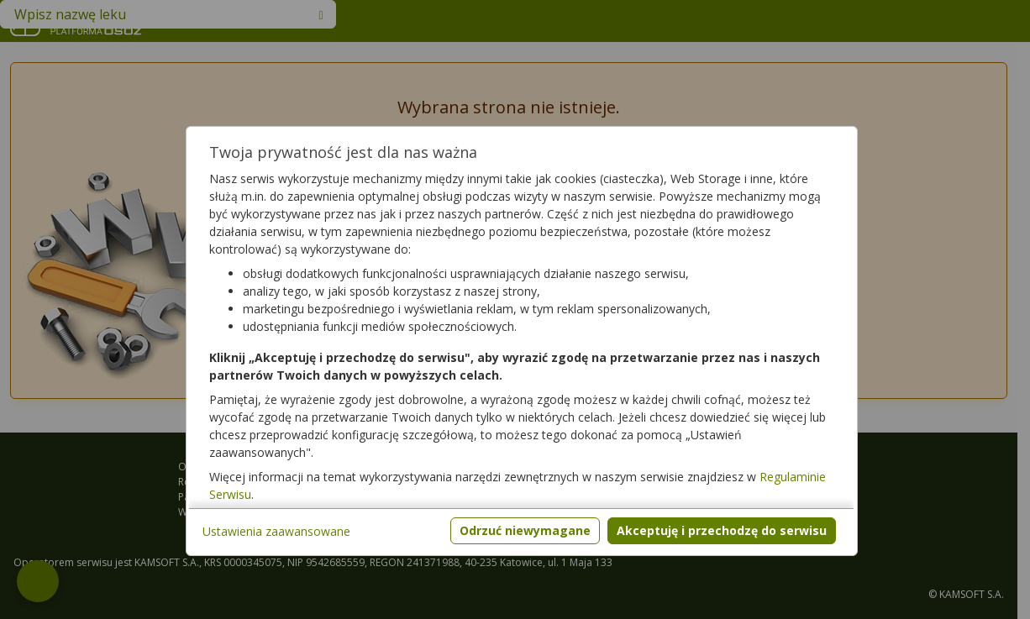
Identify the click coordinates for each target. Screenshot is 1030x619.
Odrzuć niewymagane (525, 530)
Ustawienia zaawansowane (276, 531)
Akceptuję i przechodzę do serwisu (722, 530)
